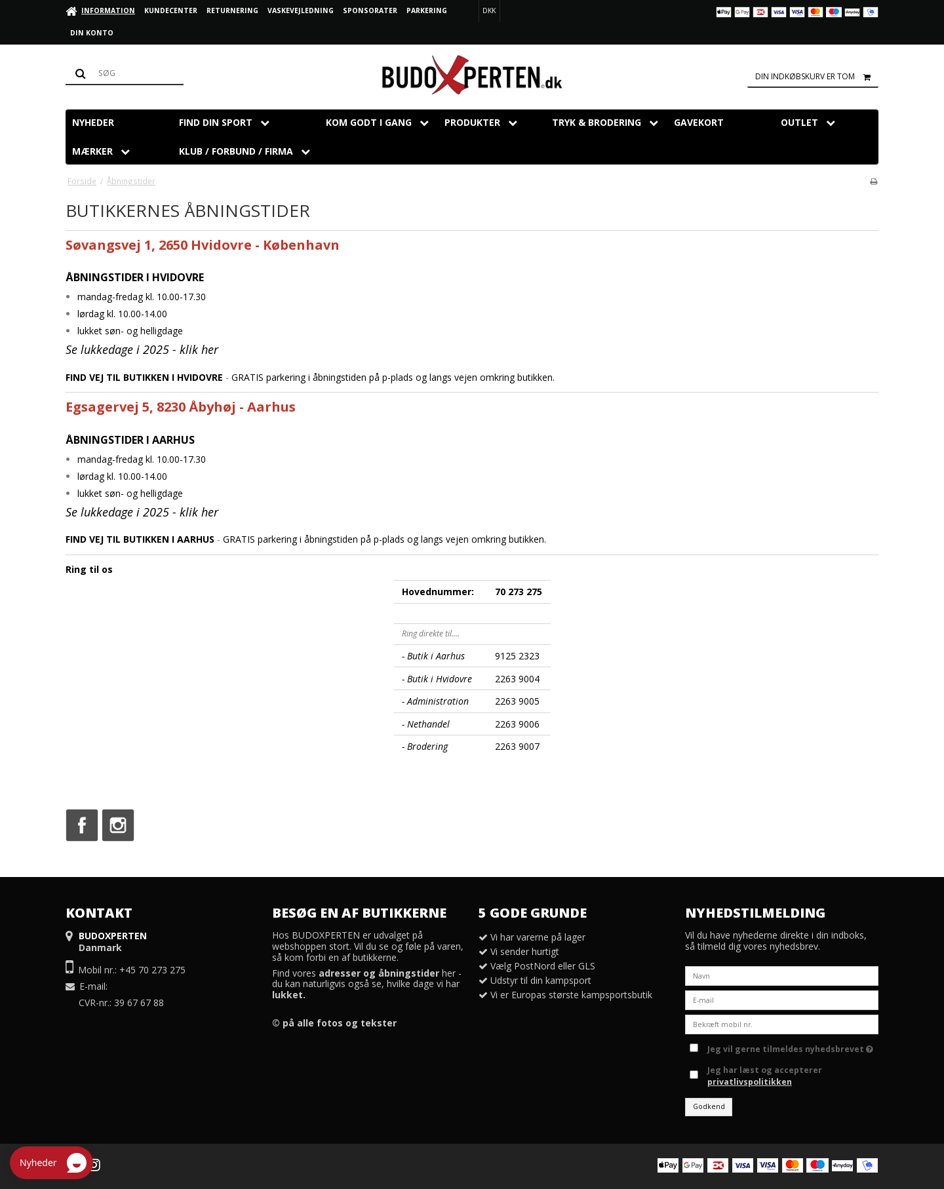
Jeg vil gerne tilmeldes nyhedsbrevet (790, 1047)
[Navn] (781, 975)
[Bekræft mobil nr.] (781, 1023)
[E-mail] (781, 999)
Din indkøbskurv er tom (816, 77)
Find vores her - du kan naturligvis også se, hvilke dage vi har (367, 984)
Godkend (709, 1106)
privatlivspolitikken (749, 1081)
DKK (489, 10)
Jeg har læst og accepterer (764, 1075)
